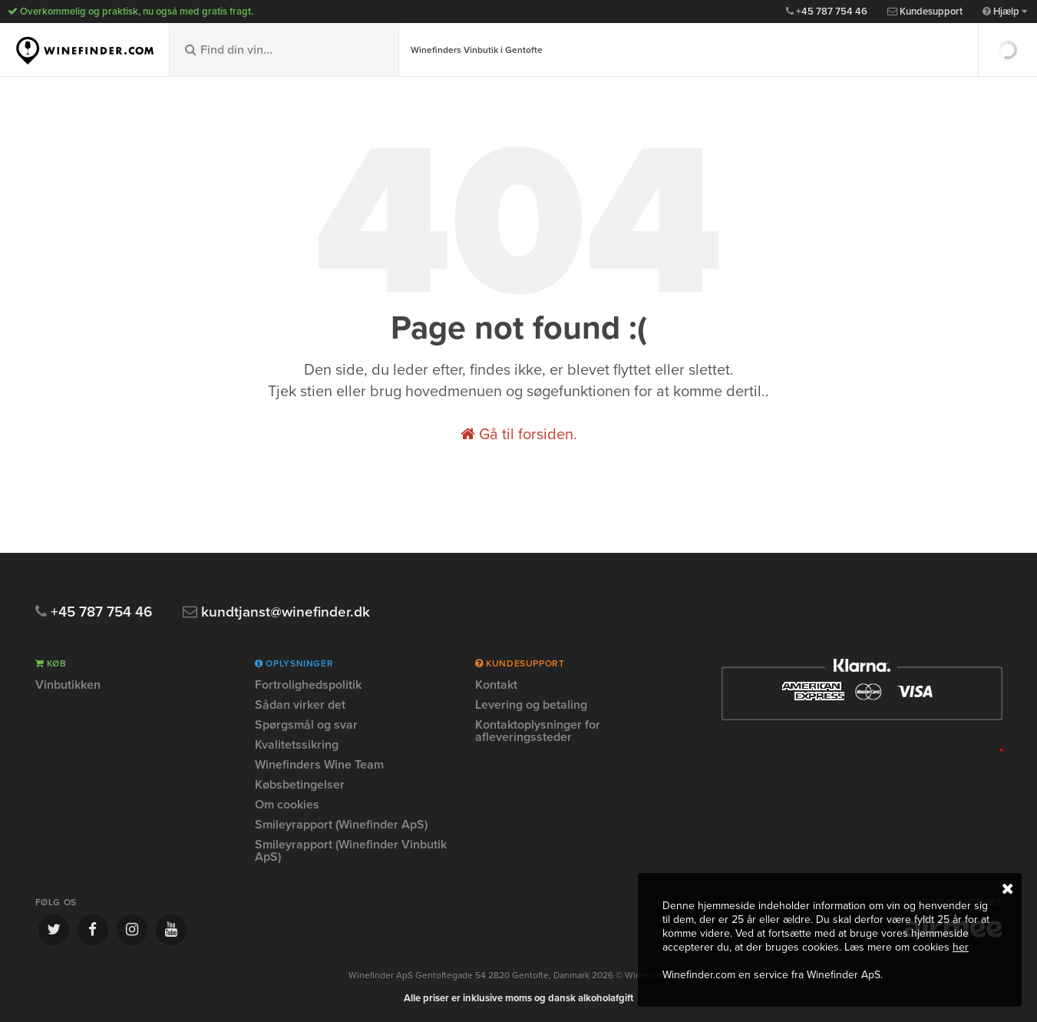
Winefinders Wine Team (319, 764)
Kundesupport (925, 11)
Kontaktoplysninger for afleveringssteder (537, 731)
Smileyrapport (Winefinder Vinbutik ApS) (351, 851)
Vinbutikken (68, 686)
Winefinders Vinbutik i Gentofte (477, 50)
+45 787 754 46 (826, 11)
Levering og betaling (531, 705)
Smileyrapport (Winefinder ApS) (341, 824)
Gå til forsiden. (519, 434)
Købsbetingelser (300, 784)
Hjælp (1005, 11)
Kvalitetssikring (297, 744)
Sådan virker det (300, 705)
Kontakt (496, 686)
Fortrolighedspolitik (308, 686)
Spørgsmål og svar (306, 725)
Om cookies (287, 804)
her (961, 947)
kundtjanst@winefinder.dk (276, 612)
